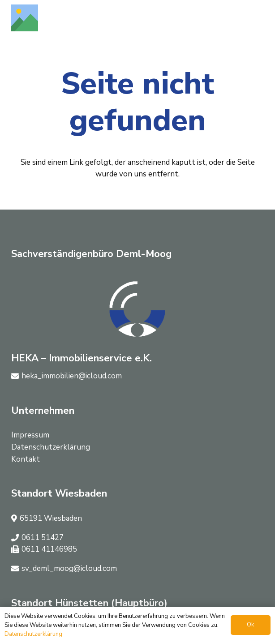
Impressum (30, 435)
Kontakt (25, 459)
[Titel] (24, 17)
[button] (257, 18)
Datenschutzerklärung (50, 447)
